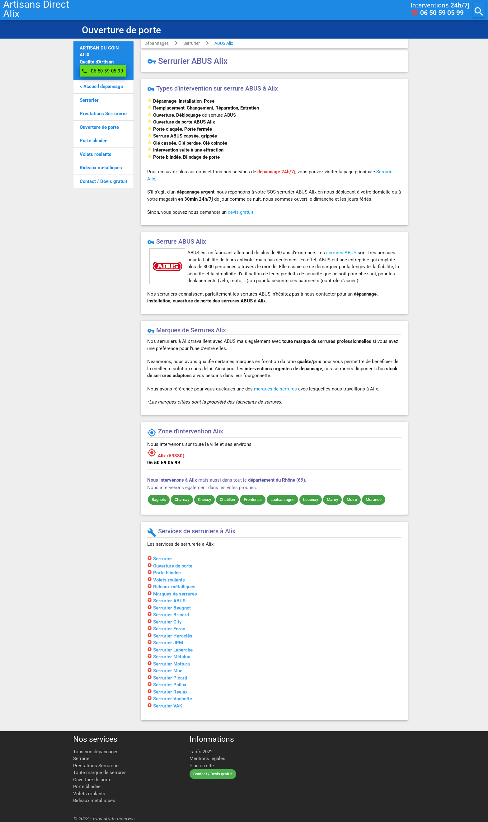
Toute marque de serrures (100, 772)
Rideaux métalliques (94, 800)
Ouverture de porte (92, 779)
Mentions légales (207, 758)
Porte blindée (87, 786)
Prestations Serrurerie (96, 765)
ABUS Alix (223, 43)
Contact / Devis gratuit (212, 774)
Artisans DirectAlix (36, 9)
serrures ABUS (341, 252)
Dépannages (156, 43)
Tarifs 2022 (201, 751)
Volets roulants (89, 793)
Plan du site (202, 765)
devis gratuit (240, 212)
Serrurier (191, 43)
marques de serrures (275, 389)
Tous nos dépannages (96, 751)
